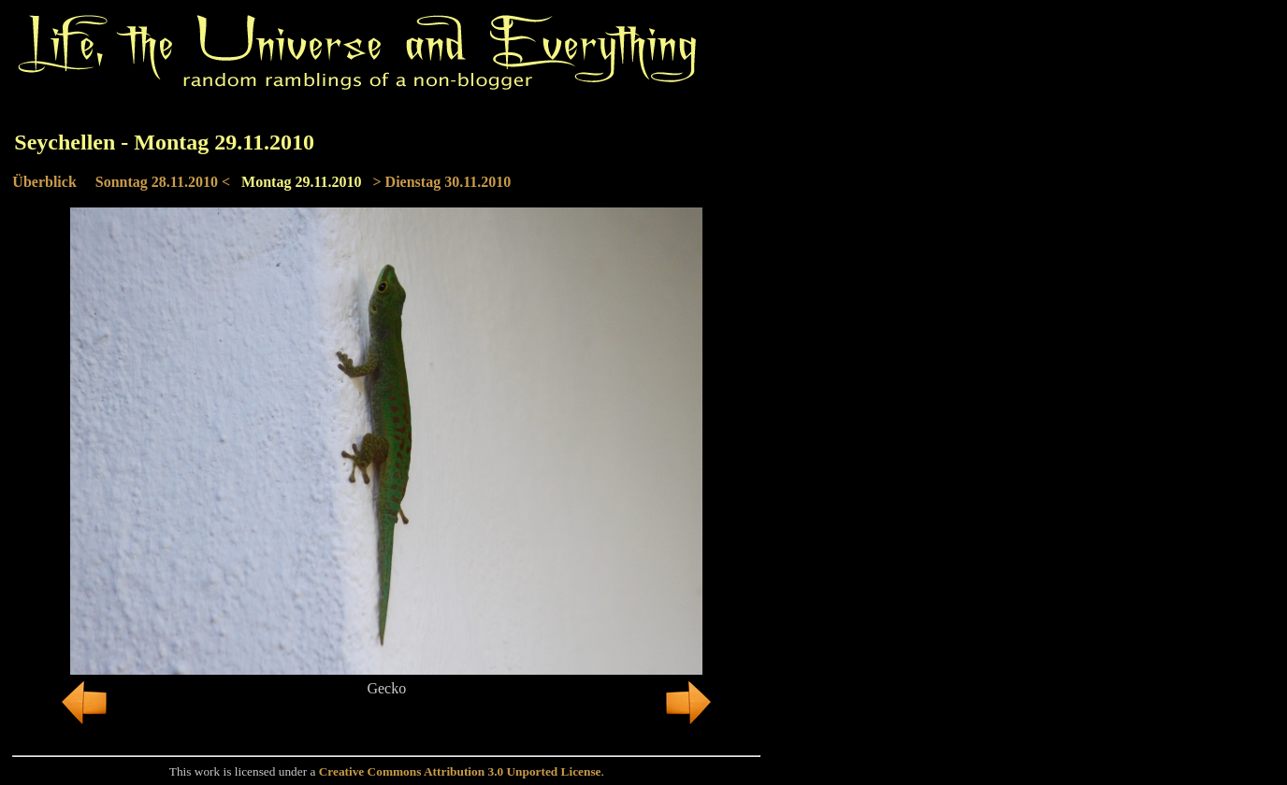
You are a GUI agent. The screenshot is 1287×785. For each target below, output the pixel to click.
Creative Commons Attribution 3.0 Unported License (460, 771)
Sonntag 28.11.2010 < (162, 182)
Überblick (44, 182)
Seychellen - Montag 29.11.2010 (164, 142)
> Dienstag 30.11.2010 (442, 182)
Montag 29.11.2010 (301, 182)
